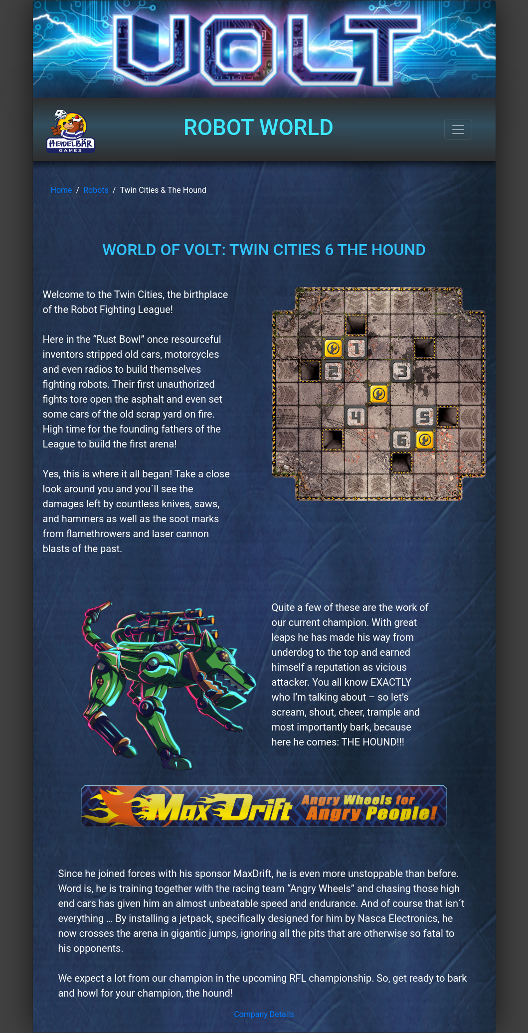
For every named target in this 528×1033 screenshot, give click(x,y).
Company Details (264, 1014)
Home (61, 190)
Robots (96, 190)
